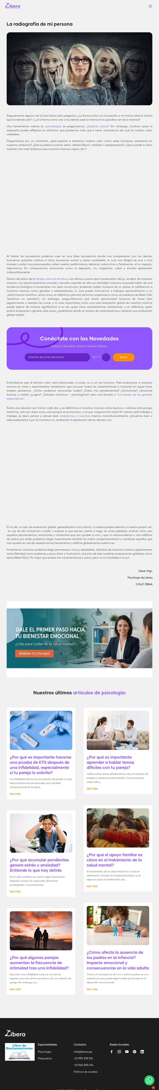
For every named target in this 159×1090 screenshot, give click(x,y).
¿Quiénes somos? (97, 126)
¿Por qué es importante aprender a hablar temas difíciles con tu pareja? (110, 762)
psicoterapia (53, 126)
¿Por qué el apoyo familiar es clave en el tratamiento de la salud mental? (114, 860)
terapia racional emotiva (51, 279)
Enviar (124, 357)
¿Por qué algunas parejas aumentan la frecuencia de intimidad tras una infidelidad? (39, 963)
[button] (149, 1080)
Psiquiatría (45, 1058)
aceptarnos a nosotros (75, 416)
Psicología (44, 1052)
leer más (15, 794)
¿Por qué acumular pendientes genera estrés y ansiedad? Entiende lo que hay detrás (39, 865)
